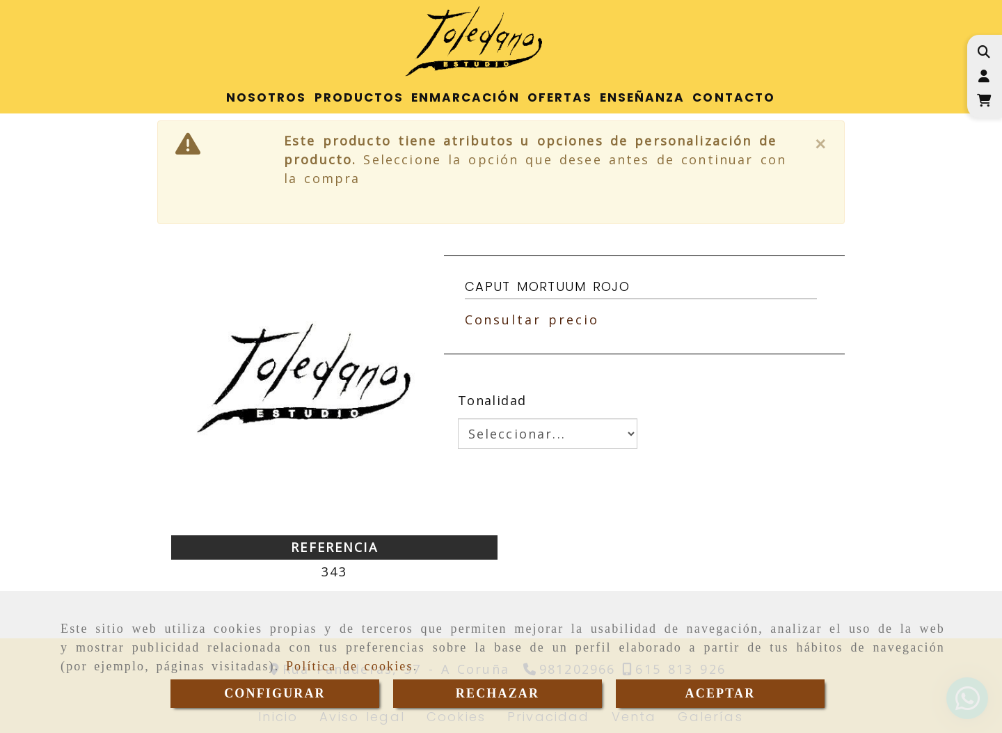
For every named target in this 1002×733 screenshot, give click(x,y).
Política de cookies (349, 666)
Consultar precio (532, 319)
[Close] (821, 144)
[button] (983, 76)
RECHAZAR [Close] (497, 693)
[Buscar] (983, 52)
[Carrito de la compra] (983, 100)
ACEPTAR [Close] (720, 693)
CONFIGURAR (275, 693)
